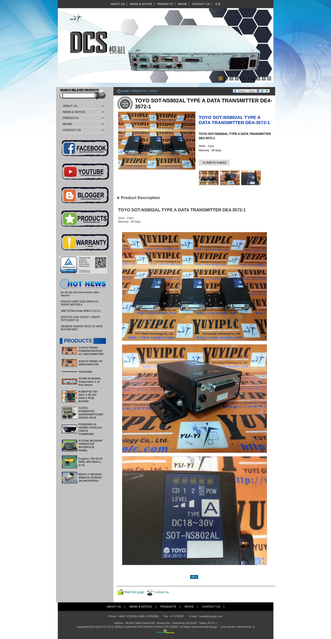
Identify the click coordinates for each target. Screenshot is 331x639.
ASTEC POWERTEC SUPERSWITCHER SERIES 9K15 (90, 412)
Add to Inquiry (214, 162)
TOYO (153, 91)
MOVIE (182, 4)
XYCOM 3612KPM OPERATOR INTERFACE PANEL (90, 445)
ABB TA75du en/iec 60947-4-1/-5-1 (81, 310)
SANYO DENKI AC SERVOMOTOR (90, 363)
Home (125, 91)
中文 (218, 4)
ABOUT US (117, 4)
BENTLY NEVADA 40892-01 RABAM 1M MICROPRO (90, 477)
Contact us (161, 592)
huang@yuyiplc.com (211, 616)
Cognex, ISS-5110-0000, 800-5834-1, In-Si (90, 462)
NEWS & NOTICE (141, 4)
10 (269, 78)
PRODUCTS (165, 4)
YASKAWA (85, 371)
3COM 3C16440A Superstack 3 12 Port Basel (89, 382)
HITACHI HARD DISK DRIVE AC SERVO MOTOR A (80, 303)
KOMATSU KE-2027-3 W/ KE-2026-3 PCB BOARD (88, 396)
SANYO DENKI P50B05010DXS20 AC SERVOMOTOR (91, 351)
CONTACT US (201, 4)
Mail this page (134, 592)
